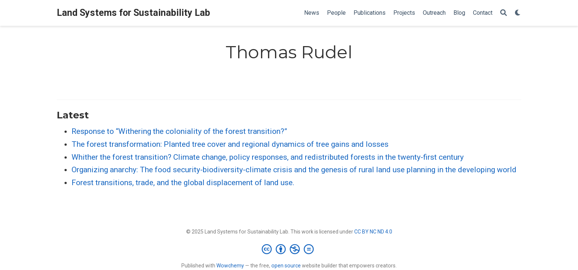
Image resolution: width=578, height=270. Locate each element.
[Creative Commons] (289, 249)
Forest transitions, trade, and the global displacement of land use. (183, 182)
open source (286, 266)
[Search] (503, 13)
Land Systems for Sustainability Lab (133, 12)
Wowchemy (230, 266)
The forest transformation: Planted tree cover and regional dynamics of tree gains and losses (230, 144)
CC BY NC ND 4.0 (373, 232)
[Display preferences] (518, 13)
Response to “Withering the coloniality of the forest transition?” (179, 131)
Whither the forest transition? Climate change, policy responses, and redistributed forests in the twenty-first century (268, 157)
